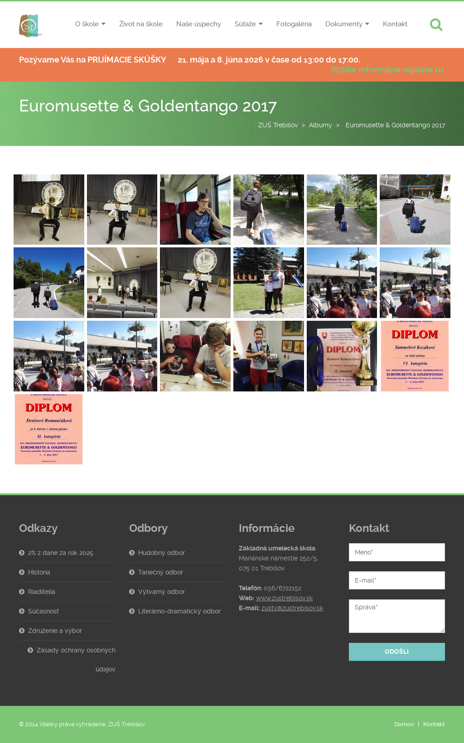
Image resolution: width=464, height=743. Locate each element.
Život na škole (141, 24)
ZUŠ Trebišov (278, 125)
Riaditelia (41, 591)
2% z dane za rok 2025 (60, 552)
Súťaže (245, 24)
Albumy (320, 125)
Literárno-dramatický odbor (179, 611)
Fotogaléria (294, 24)
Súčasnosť (43, 611)
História (39, 572)
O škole (87, 24)
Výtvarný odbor (161, 591)
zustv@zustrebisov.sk (292, 608)
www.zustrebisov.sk (284, 598)
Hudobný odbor (161, 552)
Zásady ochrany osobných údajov (76, 660)
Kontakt (395, 24)
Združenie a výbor (55, 630)
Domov (404, 724)
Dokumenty (343, 24)
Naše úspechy (198, 24)
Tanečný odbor (160, 572)
